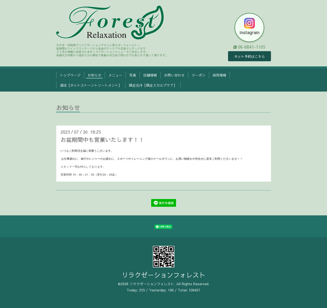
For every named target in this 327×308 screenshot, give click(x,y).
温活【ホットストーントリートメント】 (91, 85)
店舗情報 (150, 75)
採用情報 (219, 75)
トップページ (70, 75)
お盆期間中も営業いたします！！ (102, 139)
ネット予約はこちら (249, 56)
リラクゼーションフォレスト (163, 274)
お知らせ (94, 75)
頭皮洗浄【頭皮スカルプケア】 (153, 85)
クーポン (198, 75)
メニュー (115, 75)
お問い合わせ (174, 75)
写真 (132, 75)
